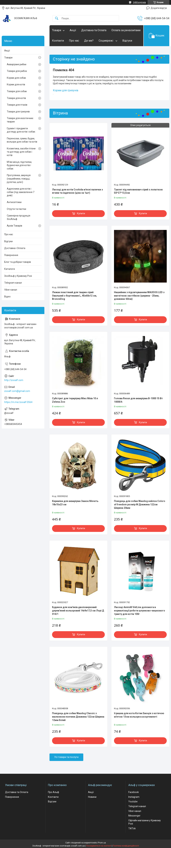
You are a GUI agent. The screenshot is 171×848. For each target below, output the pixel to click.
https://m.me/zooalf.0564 (18, 402)
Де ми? (89, 40)
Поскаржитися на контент (98, 846)
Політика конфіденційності (126, 846)
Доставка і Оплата (14, 248)
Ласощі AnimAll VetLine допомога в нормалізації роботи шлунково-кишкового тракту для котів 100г (139, 610)
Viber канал (10, 289)
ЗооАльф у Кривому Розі (18, 276)
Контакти (58, 40)
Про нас (74, 40)
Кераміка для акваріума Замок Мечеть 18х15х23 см (75, 503)
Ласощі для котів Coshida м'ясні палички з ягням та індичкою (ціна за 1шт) (77, 191)
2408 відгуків (139, 2)
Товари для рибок (17, 71)
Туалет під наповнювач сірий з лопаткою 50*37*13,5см (138, 191)
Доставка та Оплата (93, 30)
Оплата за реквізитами (125, 30)
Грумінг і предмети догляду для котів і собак (21, 130)
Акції (73, 30)
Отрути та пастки (16, 209)
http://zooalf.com (13, 380)
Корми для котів (16, 84)
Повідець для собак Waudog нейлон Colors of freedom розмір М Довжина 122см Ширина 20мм (139, 504)
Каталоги (9, 269)
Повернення (11, 255)
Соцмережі (106, 40)
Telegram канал (13, 282)
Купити (81, 213)
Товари (56, 30)
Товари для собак (17, 91)
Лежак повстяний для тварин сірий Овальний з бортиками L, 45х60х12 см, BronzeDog (74, 295)
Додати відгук (159, 8)
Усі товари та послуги (66, 757)
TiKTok (132, 828)
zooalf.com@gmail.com (17, 391)
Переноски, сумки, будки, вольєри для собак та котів (22, 140)
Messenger (134, 815)
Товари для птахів (17, 104)
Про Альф (53, 792)
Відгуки (127, 40)
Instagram (133, 797)
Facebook (133, 792)
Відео (7, 296)
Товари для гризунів (18, 111)
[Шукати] (56, 18)
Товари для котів (16, 98)
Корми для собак (16, 77)
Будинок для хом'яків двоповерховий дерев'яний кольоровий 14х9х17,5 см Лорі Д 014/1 (78, 610)
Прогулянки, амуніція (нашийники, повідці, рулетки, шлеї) (19, 178)
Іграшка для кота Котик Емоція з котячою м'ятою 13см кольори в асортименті (139, 715)
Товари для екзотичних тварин (20, 120)
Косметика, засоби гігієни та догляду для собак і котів (21, 152)
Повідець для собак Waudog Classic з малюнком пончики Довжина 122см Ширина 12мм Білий (78, 716)
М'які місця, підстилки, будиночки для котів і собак (19, 165)
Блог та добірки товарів (17, 262)
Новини (92, 797)
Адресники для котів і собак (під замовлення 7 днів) (20, 192)
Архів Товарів (14, 225)
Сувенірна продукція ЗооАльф (18, 217)
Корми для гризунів (65, 90)
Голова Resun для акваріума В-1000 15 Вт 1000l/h (138, 400)
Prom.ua (102, 843)
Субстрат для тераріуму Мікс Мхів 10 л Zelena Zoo (75, 400)
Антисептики (14, 202)
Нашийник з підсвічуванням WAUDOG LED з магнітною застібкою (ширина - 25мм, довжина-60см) (139, 295)
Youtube (133, 801)
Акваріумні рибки (16, 64)
